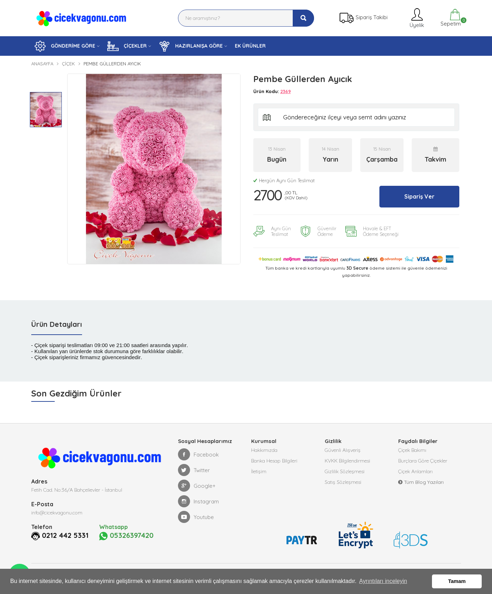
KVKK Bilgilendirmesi (347, 461)
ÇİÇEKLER (127, 46)
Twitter (194, 470)
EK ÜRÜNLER (250, 46)
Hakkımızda (264, 450)
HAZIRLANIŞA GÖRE (191, 46)
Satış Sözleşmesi (343, 482)
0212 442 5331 (65, 535)
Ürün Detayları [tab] (56, 324)
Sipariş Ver (419, 196)
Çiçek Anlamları (415, 471)
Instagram (198, 501)
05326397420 (126, 535)
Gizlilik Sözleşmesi (344, 471)
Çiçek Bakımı (412, 450)
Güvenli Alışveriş (343, 450)
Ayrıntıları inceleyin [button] (383, 581)
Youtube (196, 517)
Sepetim (450, 18)
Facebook (198, 454)
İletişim (258, 471)
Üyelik (416, 17)
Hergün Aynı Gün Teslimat (284, 180)
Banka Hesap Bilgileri (274, 461)
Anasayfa (42, 63)
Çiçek (68, 63)
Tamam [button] (457, 581)
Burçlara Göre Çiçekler (422, 461)
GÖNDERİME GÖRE (64, 46)
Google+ (197, 486)
